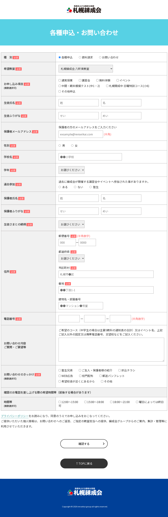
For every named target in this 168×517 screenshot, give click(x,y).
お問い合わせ (109, 57)
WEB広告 (66, 376)
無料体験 (103, 80)
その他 (106, 381)
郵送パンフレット (112, 376)
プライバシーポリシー (15, 416)
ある (63, 187)
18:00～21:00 (120, 402)
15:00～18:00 (94, 402)
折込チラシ (126, 370)
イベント (124, 80)
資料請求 (86, 57)
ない (78, 187)
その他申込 (67, 91)
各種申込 (66, 57)
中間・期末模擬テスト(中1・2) (79, 86)
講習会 (84, 80)
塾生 (94, 187)
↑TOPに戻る (84, 463)
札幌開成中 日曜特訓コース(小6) (127, 86)
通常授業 (66, 80)
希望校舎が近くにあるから (77, 381)
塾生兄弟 (66, 370)
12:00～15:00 (68, 402)
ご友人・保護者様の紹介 (95, 370)
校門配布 (86, 376)
